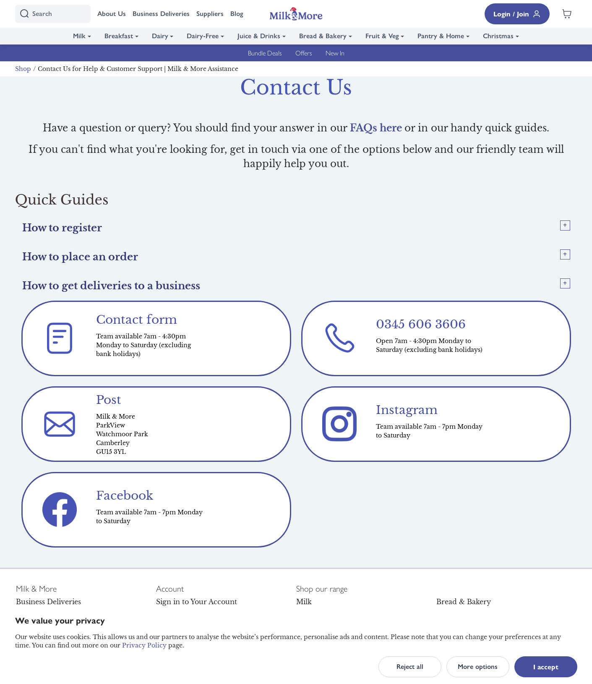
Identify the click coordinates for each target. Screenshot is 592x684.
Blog (236, 14)
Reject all (409, 667)
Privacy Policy (144, 645)
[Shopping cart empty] (566, 13)
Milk (79, 36)
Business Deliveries (161, 14)
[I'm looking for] (53, 14)
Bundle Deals (265, 53)
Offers (303, 53)
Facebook (124, 495)
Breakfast (118, 36)
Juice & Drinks (258, 36)
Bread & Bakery (323, 36)
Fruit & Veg (382, 36)
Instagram (407, 410)
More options (478, 667)
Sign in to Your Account (196, 602)
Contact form (136, 319)
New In (335, 53)
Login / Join (517, 13)
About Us (111, 14)
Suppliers (210, 14)
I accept (545, 666)
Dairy (160, 36)
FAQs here (376, 128)
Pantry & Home (440, 36)
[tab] (296, 227)
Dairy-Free (203, 36)
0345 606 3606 (421, 324)
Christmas (498, 36)
